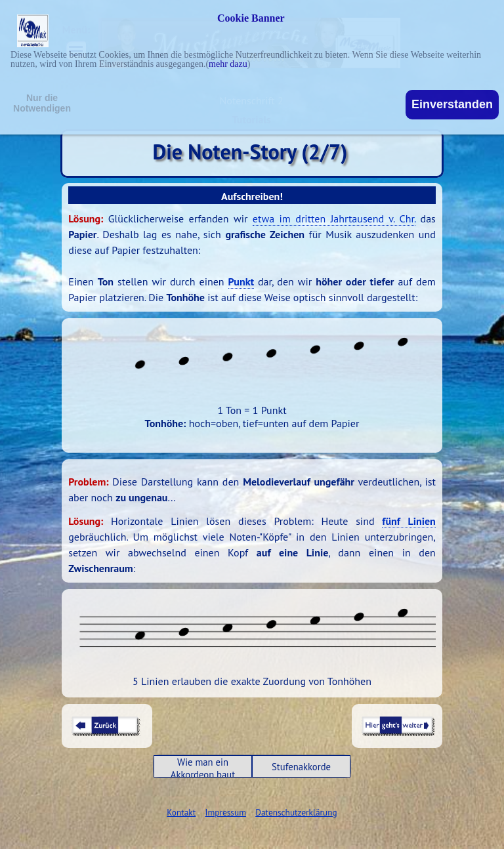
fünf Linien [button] (409, 521)
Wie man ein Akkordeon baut (203, 768)
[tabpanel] (252, 258)
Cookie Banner (251, 18)
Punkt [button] (241, 281)
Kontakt (181, 812)
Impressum (225, 812)
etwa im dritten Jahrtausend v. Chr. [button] (334, 218)
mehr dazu (228, 64)
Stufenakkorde (301, 766)
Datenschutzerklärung (296, 812)
